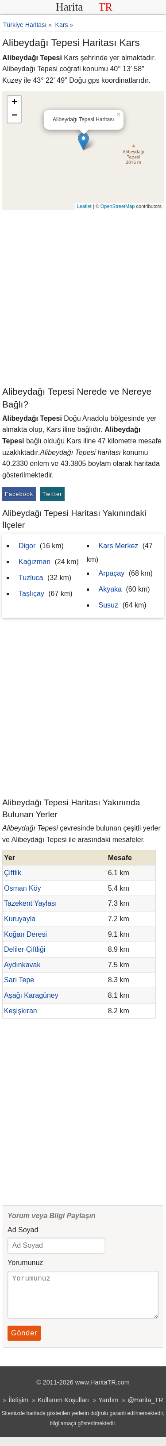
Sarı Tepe (19, 980)
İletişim (18, 1408)
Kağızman (34, 561)
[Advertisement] (83, 298)
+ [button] (14, 102)
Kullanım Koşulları (63, 1408)
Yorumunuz (25, 1262)
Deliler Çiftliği (24, 949)
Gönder (24, 1342)
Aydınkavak (22, 965)
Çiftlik (12, 873)
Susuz (108, 605)
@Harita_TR (145, 1408)
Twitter (52, 494)
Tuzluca (31, 577)
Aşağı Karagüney (31, 995)
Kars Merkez (119, 546)
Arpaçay (112, 573)
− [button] (14, 116)
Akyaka (110, 589)
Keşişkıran (20, 1011)
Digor (27, 546)
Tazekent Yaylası (30, 903)
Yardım (108, 1408)
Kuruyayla (19, 919)
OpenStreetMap (117, 206)
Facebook (19, 494)
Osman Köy (22, 888)
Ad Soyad (23, 1230)
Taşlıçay (31, 593)
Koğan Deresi (25, 934)
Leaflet (84, 206)
